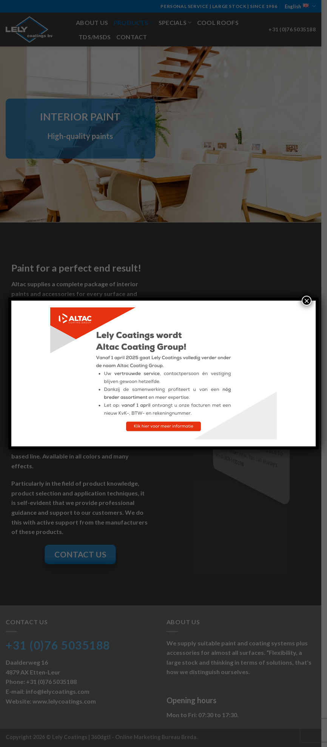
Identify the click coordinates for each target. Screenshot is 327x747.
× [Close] (306, 301)
